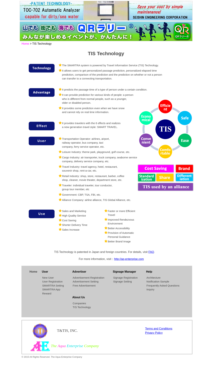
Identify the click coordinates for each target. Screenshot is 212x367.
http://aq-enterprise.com (129, 258)
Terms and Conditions (158, 328)
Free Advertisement (84, 285)
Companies (79, 303)
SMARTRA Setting (53, 285)
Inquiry (150, 289)
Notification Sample (157, 281)
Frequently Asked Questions (162, 285)
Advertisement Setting (86, 281)
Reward (46, 293)
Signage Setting (122, 281)
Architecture (153, 277)
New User (48, 277)
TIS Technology (82, 307)
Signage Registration (125, 277)
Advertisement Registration (88, 277)
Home (25, 43)
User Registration (52, 281)
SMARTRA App (51, 289)
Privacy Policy (154, 332)
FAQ (151, 251)
